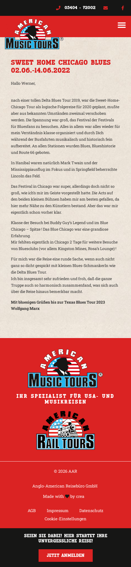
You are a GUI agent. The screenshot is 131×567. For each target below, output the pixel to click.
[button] (121, 25)
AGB (32, 510)
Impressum (57, 510)
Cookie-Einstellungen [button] (65, 518)
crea (80, 496)
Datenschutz (91, 510)
